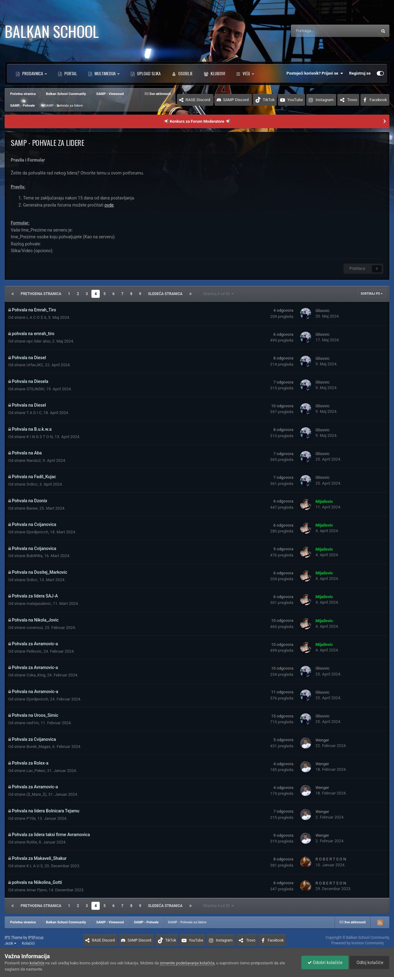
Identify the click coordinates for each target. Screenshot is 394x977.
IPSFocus (35, 937)
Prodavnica (32, 73)
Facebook (378, 99)
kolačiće (37, 963)
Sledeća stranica (165, 294)
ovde (109, 205)
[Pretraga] (319, 31)
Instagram (325, 99)
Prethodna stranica (41, 294)
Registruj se (360, 73)
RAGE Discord (198, 99)
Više (245, 73)
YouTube (295, 99)
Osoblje (185, 73)
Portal (70, 73)
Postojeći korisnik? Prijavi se (315, 73)
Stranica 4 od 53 (218, 294)
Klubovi (217, 73)
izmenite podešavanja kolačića (187, 963)
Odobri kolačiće (323, 962)
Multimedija (105, 73)
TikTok (269, 99)
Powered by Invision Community (357, 943)
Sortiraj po (372, 293)
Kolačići (28, 943)
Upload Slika (148, 73)
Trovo (352, 99)
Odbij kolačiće (369, 962)
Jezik (10, 943)
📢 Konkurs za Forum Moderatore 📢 (197, 121)
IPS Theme (13, 937)
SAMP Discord (236, 99)
